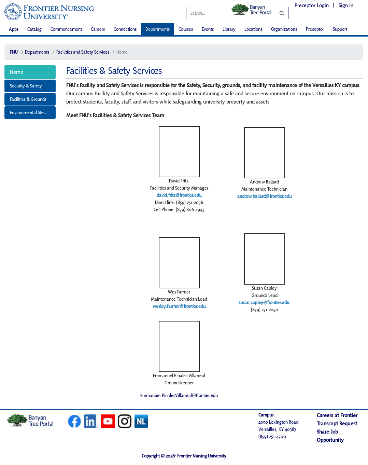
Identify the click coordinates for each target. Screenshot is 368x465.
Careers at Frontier (337, 415)
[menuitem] (13, 29)
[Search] (277, 13)
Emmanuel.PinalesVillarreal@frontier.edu (179, 395)
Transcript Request (337, 423)
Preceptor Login (312, 5)
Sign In (346, 5)
